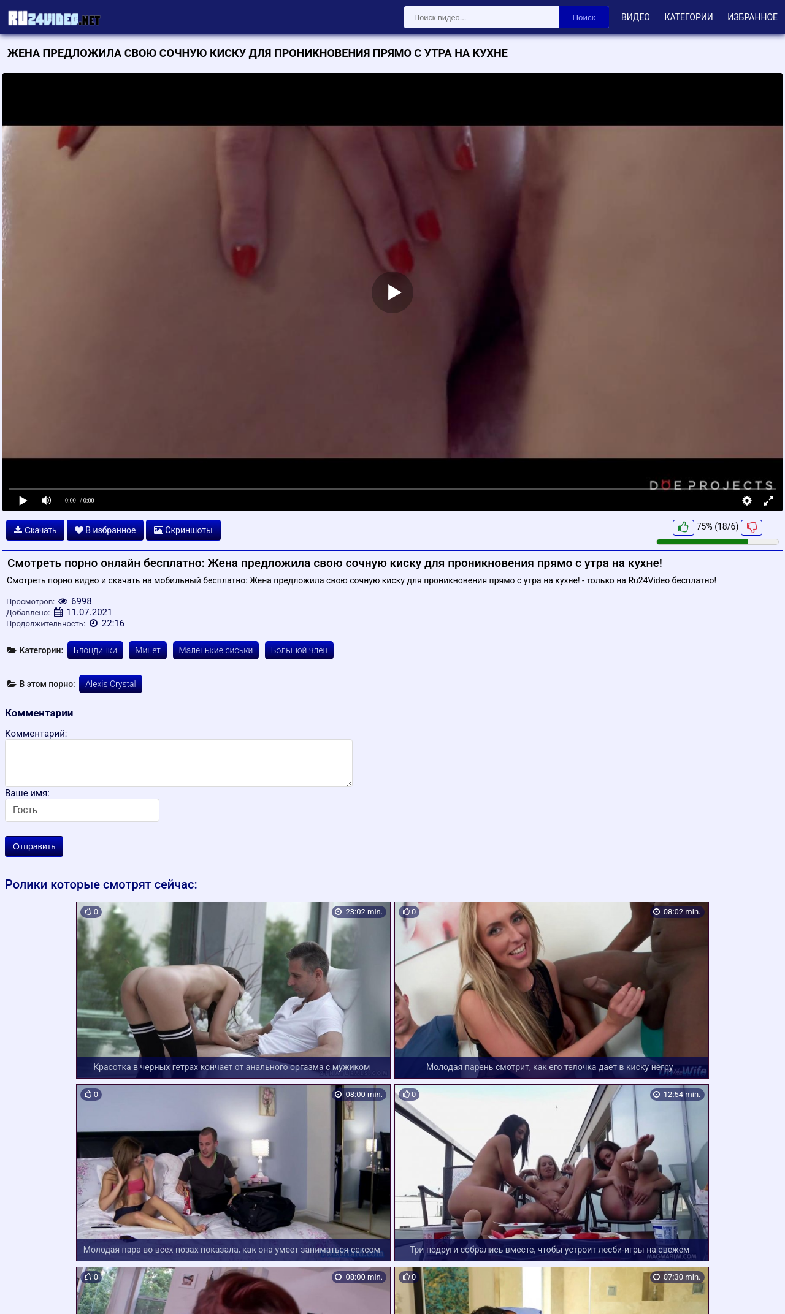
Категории (688, 17)
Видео (635, 17)
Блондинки (95, 650)
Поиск (584, 17)
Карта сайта (27, 1290)
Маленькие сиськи (216, 650)
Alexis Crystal (110, 684)
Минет (148, 650)
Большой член (299, 650)
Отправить (34, 846)
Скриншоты (183, 530)
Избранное (752, 17)
